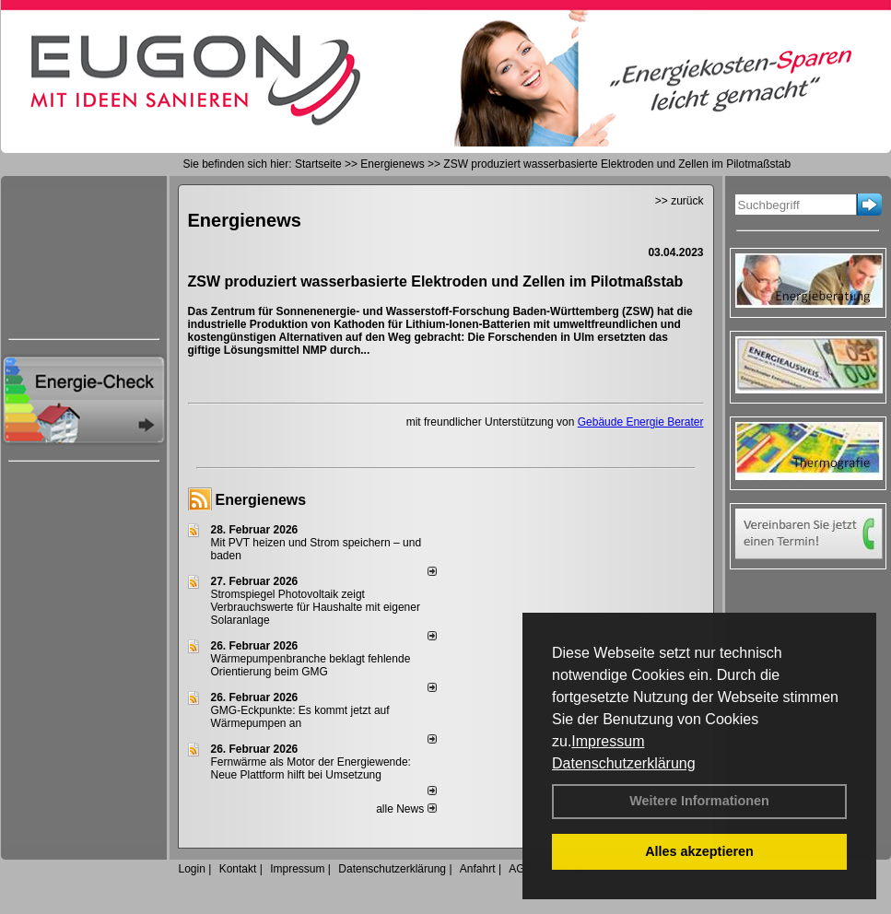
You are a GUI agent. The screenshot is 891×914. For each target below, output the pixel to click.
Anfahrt (478, 868)
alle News (406, 809)
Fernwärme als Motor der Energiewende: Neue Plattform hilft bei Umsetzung (311, 768)
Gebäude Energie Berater (641, 422)
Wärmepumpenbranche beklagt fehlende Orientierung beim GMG (311, 665)
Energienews (261, 500)
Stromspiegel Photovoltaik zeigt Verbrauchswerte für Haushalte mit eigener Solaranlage (315, 607)
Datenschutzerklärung (624, 763)
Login (192, 868)
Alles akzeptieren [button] (699, 851)
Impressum (607, 741)
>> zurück (679, 200)
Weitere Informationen (699, 800)
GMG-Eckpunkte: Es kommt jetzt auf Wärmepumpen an (300, 717)
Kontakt (238, 868)
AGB (520, 868)
